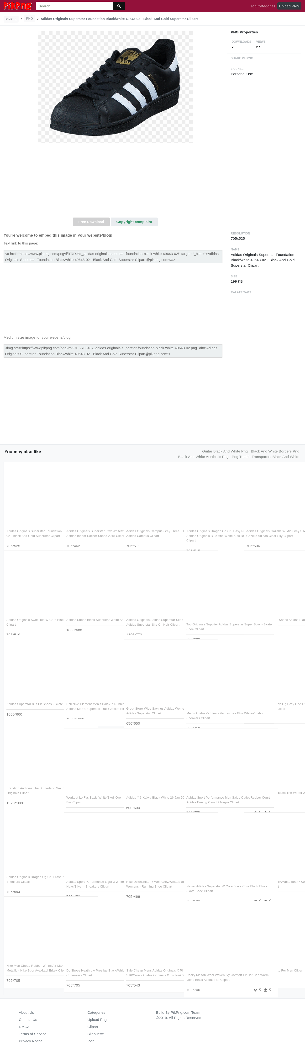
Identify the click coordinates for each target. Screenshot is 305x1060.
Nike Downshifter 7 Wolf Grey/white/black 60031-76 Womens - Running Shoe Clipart (152, 876)
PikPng (11, 19)
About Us (26, 1012)
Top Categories (263, 6)
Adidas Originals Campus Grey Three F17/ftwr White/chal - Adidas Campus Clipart (151, 526)
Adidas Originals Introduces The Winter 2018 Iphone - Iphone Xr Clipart (269, 787)
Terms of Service (32, 1034)
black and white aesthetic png (203, 457)
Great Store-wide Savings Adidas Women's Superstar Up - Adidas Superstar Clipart (150, 703)
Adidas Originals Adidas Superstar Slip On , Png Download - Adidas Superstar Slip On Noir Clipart (150, 614)
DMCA (24, 1027)
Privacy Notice (30, 1041)
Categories (96, 1012)
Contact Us (28, 1020)
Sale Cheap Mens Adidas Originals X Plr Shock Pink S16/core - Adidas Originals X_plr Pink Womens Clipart (152, 965)
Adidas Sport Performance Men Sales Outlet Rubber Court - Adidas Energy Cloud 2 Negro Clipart (211, 792)
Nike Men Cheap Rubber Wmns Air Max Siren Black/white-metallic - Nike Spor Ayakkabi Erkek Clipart (31, 960)
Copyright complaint (134, 222)
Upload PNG (289, 6)
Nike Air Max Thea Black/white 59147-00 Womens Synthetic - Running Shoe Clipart (268, 876)
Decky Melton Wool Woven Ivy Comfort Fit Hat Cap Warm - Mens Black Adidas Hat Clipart (210, 970)
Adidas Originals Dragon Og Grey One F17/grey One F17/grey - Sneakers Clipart (270, 699)
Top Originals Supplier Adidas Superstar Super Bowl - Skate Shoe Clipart (211, 619)
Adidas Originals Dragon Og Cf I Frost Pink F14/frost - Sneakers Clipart (29, 872)
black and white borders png (275, 451)
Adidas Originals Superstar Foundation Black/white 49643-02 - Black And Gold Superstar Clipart (31, 526)
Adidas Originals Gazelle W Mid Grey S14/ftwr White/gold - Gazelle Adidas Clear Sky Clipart (272, 526)
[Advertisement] (115, 181)
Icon (91, 1041)
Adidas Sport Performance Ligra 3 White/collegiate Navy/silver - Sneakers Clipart (90, 876)
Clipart (93, 1027)
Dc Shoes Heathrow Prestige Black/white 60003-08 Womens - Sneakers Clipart (89, 965)
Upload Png (97, 1020)
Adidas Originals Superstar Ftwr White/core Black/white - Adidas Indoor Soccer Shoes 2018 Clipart (90, 526)
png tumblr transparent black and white (265, 457)
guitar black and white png (225, 451)
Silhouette (96, 1034)
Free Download (91, 222)
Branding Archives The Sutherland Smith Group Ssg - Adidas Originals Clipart (31, 783)
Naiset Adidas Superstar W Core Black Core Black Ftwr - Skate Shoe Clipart (211, 881)
